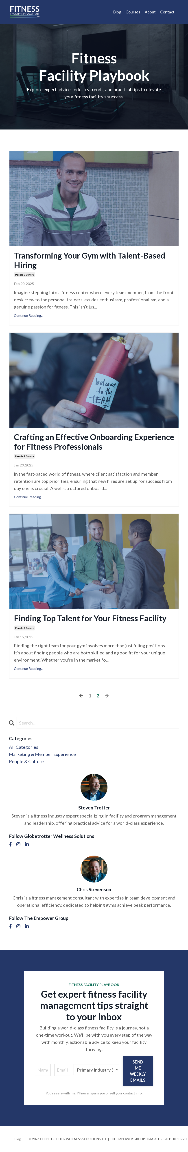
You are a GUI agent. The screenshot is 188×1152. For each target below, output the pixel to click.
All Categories (23, 747)
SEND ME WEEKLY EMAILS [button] (138, 1071)
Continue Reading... (28, 315)
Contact (167, 11)
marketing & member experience (42, 754)
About (150, 11)
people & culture (24, 274)
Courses (133, 11)
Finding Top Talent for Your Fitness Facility (90, 618)
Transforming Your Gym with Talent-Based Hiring (89, 260)
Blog (117, 11)
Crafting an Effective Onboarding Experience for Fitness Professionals (94, 441)
